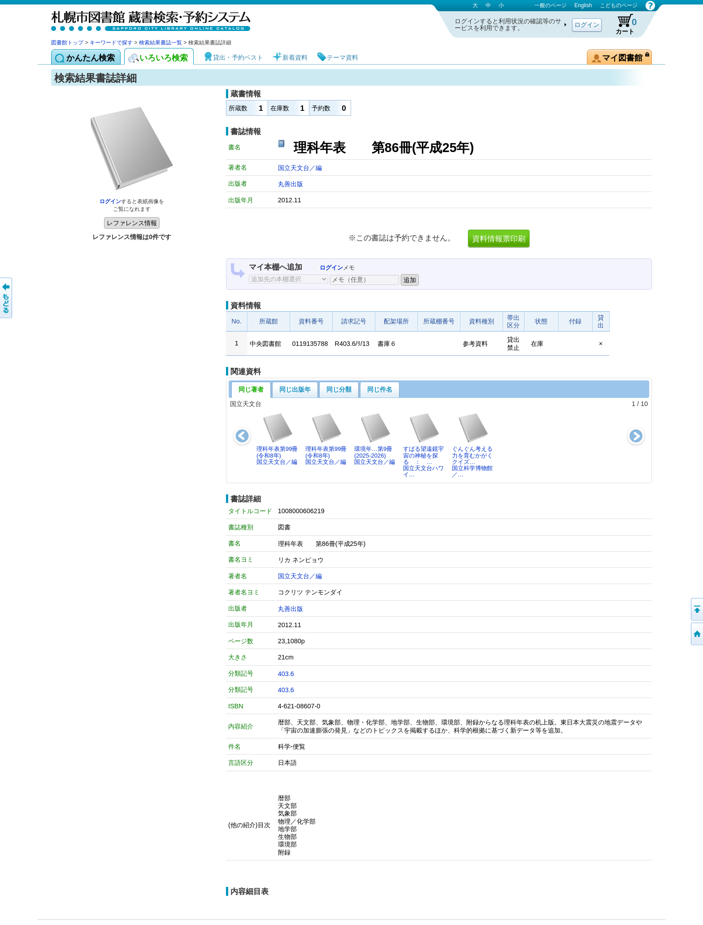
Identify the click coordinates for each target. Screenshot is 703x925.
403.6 (286, 673)
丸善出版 (290, 184)
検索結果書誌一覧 (160, 42)
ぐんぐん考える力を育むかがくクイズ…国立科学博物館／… (472, 445)
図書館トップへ (696, 634)
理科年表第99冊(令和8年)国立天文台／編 (277, 438)
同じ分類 (339, 389)
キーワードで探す (111, 42)
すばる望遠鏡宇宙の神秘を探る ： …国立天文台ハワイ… (423, 445)
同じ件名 (379, 389)
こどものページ (619, 5)
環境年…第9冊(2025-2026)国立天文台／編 (374, 438)
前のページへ (6, 298)
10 (644, 403)
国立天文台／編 (300, 167)
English (583, 5)
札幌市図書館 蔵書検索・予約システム (145, 19)
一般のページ (550, 5)
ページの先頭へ (696, 609)
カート (622, 24)
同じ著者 (251, 389)
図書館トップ (67, 42)
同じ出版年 (295, 389)
